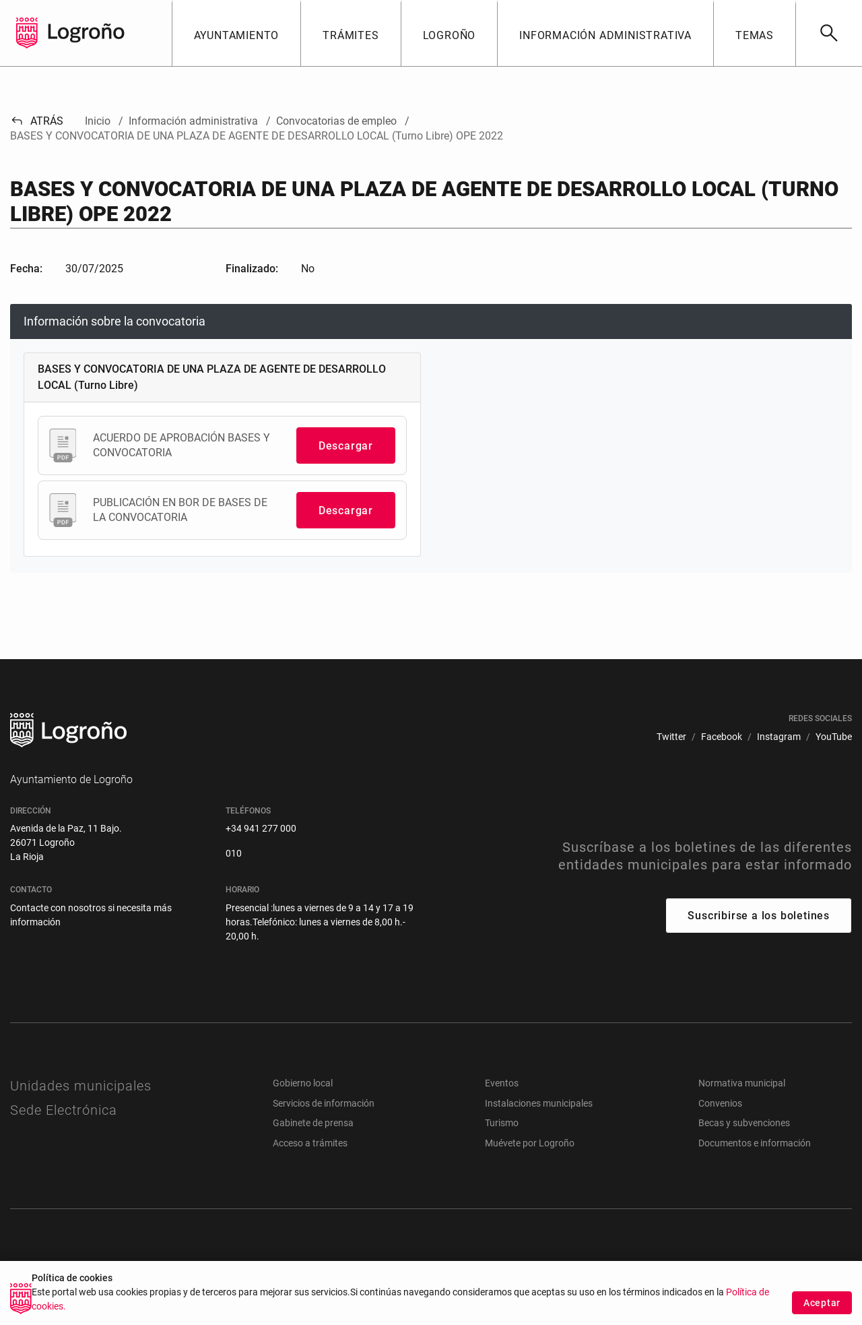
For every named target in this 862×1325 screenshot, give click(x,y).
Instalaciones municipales (539, 1103)
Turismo (502, 1122)
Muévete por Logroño (529, 1143)
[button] (236, 33)
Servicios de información (323, 1103)
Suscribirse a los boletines (759, 915)
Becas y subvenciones (744, 1122)
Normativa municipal (741, 1083)
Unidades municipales (81, 1086)
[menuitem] (671, 737)
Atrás (36, 121)
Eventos (502, 1083)
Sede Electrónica (63, 1110)
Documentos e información (754, 1143)
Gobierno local (303, 1083)
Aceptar (821, 1302)
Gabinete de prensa (313, 1122)
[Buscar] (828, 33)
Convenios (720, 1103)
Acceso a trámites (310, 1143)
